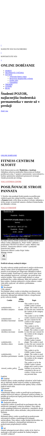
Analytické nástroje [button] (7, 400)
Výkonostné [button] (5, 388)
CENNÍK (8, 86)
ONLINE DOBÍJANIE (9, 155)
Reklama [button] (4, 412)
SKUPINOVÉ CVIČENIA (14, 73)
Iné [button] (2, 426)
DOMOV (8, 71)
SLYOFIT (8, 75)
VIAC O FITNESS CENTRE (11, 181)
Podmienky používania (25, 234)
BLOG (7, 88)
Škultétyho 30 (8, 211)
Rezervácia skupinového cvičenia (21, 78)
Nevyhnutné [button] (5, 285)
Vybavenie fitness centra (18, 77)
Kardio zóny (14, 80)
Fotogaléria (14, 82)
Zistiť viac (4, 111)
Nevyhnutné (7, 287)
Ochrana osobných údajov (16, 235)
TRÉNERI (9, 84)
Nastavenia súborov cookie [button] (10, 250)
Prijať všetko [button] (24, 250)
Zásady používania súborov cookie (33, 235)
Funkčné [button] (4, 376)
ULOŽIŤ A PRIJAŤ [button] (8, 434)
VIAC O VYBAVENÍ (8, 208)
